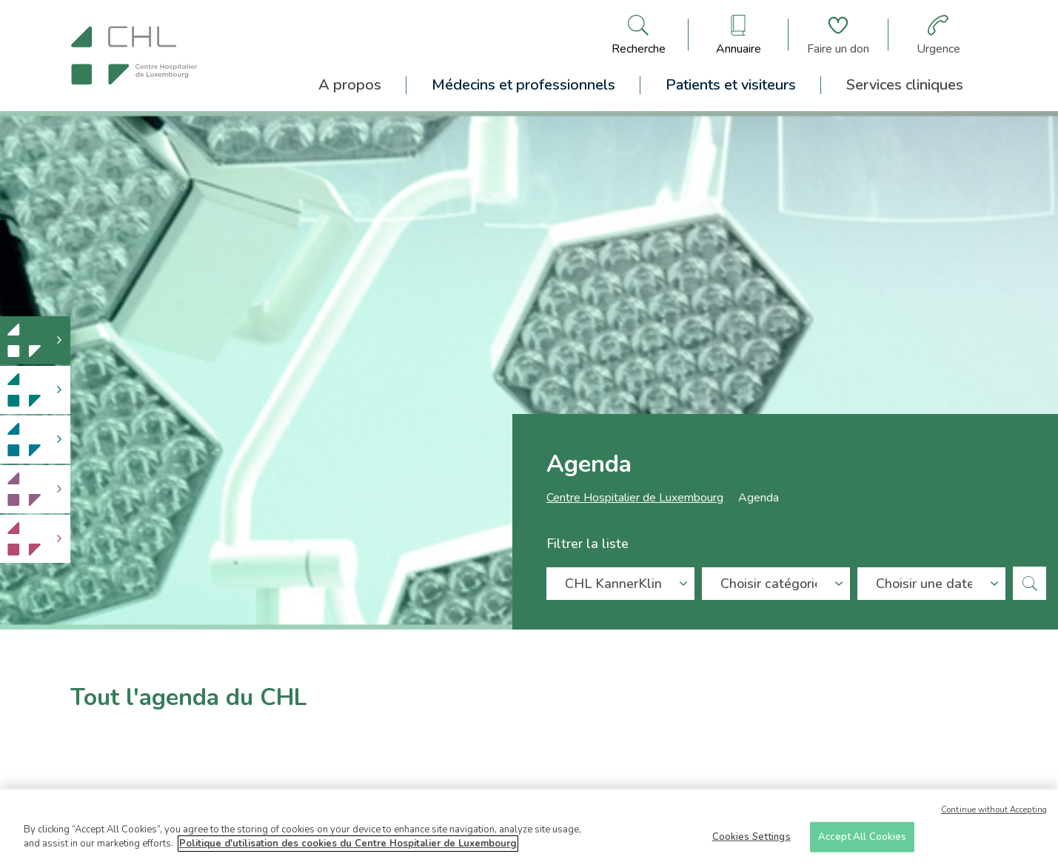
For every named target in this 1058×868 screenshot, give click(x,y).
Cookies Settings (751, 841)
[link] (35, 340)
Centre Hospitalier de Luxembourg (634, 501)
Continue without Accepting (994, 814)
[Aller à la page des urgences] (938, 35)
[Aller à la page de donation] (838, 35)
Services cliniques (904, 85)
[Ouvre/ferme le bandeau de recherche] (639, 35)
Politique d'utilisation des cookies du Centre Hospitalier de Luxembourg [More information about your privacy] (348, 848)
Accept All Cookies (862, 841)
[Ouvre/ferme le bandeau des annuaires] (738, 35)
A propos (349, 85)
